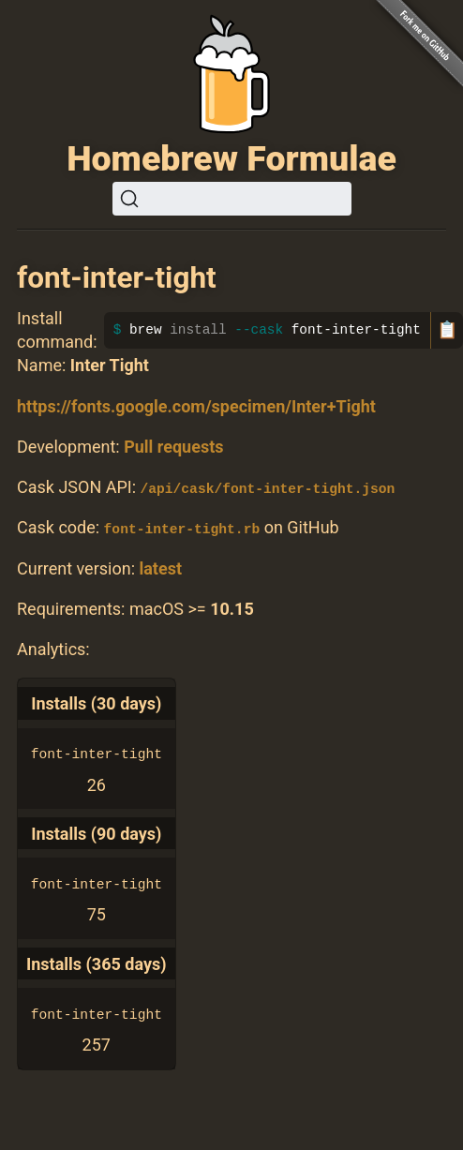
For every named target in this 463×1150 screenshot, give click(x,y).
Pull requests (173, 446)
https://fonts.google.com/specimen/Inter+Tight (196, 406)
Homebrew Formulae (231, 158)
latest (160, 567)
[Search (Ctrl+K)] (231, 199)
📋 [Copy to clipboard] (447, 330)
